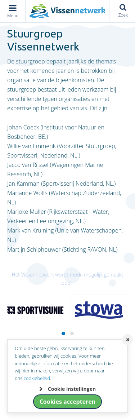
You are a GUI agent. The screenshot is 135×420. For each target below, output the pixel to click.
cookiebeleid (37, 378)
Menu (12, 16)
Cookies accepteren (68, 402)
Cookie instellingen (72, 388)
